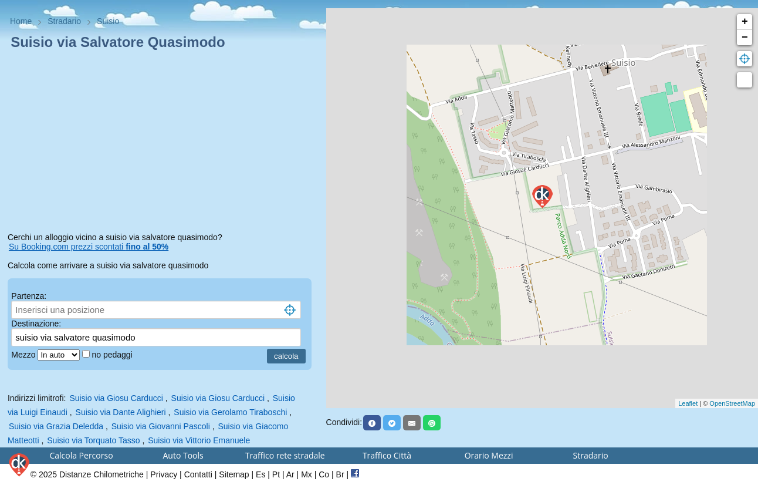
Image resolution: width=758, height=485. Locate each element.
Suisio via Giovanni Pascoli (160, 426)
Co (324, 474)
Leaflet (688, 403)
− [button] (745, 38)
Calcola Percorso (81, 455)
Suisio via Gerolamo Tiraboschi (230, 412)
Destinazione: (36, 323)
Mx (306, 474)
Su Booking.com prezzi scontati (88, 246)
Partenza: (28, 296)
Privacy (163, 474)
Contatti (198, 474)
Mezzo (24, 354)
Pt (276, 474)
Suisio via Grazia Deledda (56, 426)
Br (340, 474)
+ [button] (745, 22)
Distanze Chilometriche (101, 474)
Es (260, 474)
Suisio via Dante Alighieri (121, 412)
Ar (290, 474)
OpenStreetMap (732, 403)
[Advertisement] (163, 143)
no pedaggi (113, 354)
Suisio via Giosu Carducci (116, 398)
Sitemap (234, 474)
